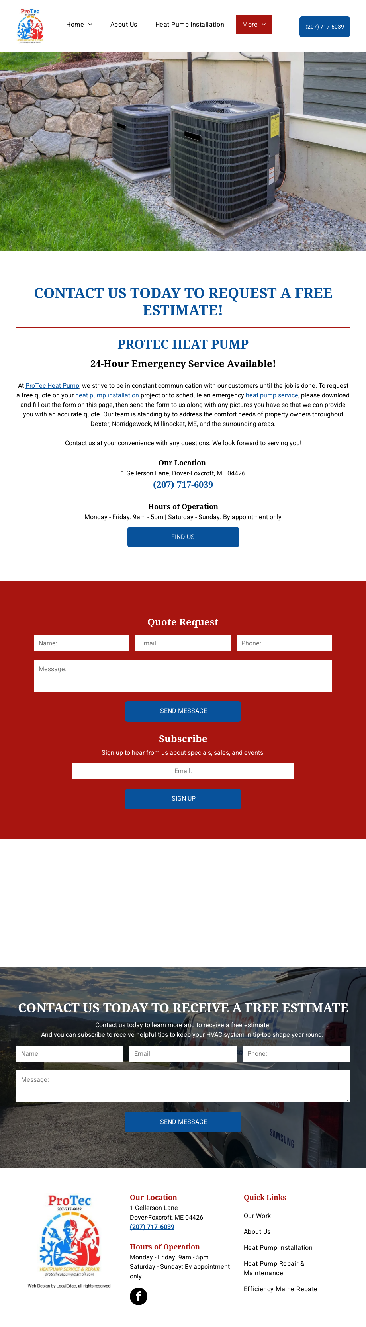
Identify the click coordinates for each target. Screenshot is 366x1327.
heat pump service (272, 395)
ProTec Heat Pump (52, 386)
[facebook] (138, 1297)
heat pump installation (107, 395)
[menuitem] (82, 24)
